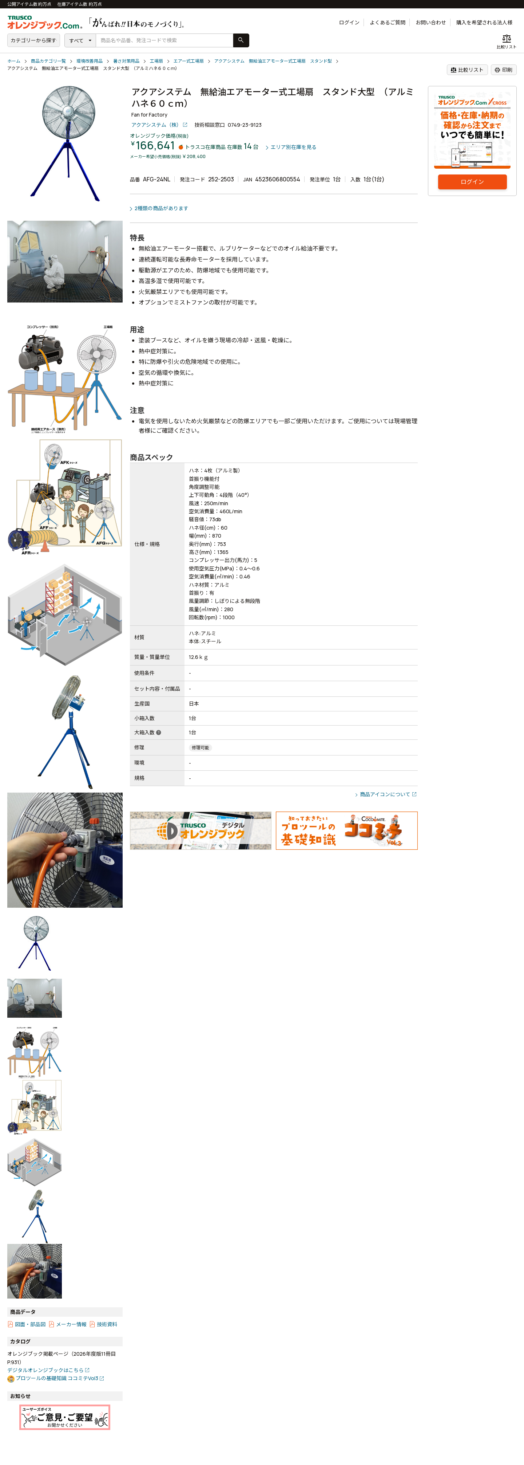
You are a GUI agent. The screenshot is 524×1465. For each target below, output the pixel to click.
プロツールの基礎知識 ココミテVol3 (57, 1378)
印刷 (503, 70)
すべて (76, 40)
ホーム (13, 61)
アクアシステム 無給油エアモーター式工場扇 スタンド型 (273, 61)
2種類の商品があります (161, 208)
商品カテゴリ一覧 (48, 61)
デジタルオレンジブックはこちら (45, 1370)
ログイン (349, 22)
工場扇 (156, 61)
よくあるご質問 (387, 22)
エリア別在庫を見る (294, 147)
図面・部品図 (30, 1324)
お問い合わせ (431, 22)
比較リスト (467, 70)
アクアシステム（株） (156, 124)
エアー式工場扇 (189, 61)
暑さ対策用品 (126, 61)
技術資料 (107, 1324)
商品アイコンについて (385, 794)
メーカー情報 (71, 1324)
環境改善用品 (89, 61)
